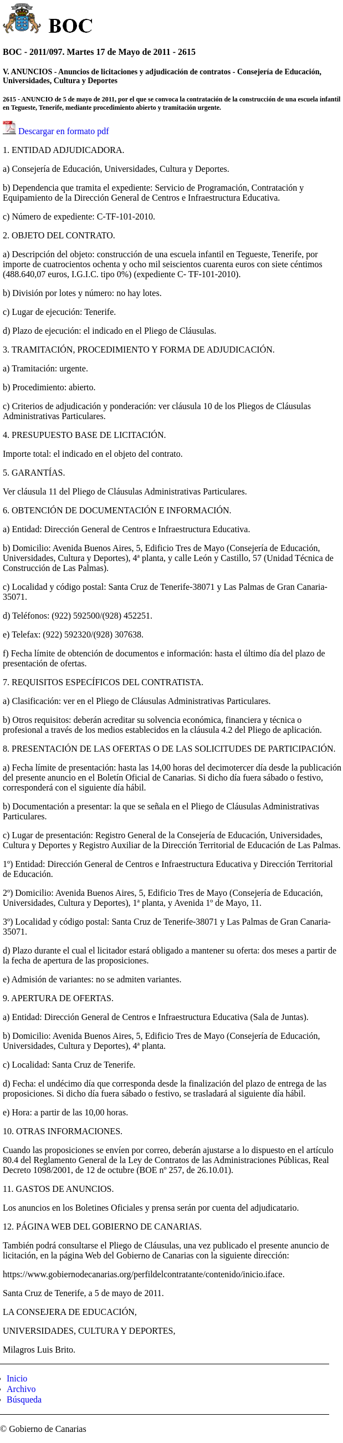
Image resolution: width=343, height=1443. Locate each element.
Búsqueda (24, 1399)
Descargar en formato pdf (63, 131)
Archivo (21, 1389)
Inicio (17, 1378)
